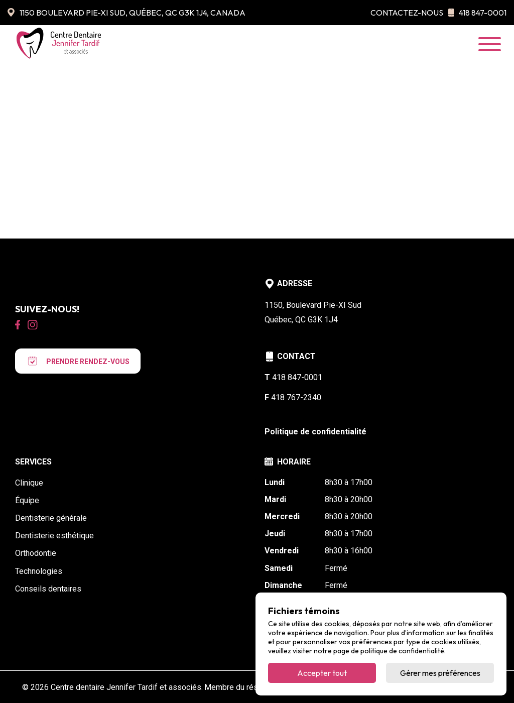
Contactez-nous (406, 13)
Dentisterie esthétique (54, 535)
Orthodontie (35, 553)
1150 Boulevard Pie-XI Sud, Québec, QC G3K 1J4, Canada (126, 13)
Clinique (29, 483)
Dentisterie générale (51, 518)
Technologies (38, 571)
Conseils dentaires (48, 589)
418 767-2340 (293, 397)
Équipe (27, 500)
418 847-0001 (477, 13)
